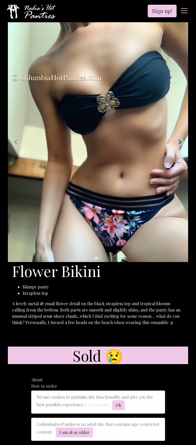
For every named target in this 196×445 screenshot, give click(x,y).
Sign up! (162, 10)
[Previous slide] (16, 142)
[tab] (96, 258)
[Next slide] (180, 142)
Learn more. (97, 404)
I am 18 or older (74, 432)
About (37, 379)
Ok (118, 405)
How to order (44, 386)
